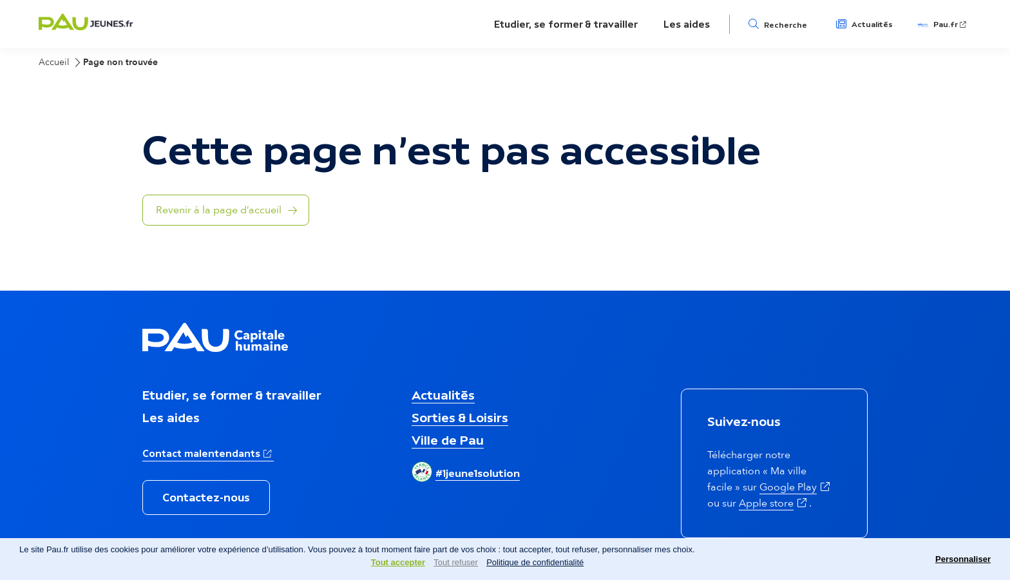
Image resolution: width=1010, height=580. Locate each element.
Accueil (54, 62)
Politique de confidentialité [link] (535, 562)
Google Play (795, 487)
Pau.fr (950, 24)
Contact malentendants (208, 452)
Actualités (872, 24)
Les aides (686, 24)
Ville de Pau (448, 440)
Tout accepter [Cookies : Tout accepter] (398, 562)
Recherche (785, 25)
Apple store (774, 503)
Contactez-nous (206, 497)
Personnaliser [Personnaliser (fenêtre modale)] (963, 559)
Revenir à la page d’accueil (218, 210)
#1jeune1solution (477, 473)
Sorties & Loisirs (460, 417)
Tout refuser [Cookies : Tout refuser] (456, 562)
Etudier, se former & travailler (566, 24)
